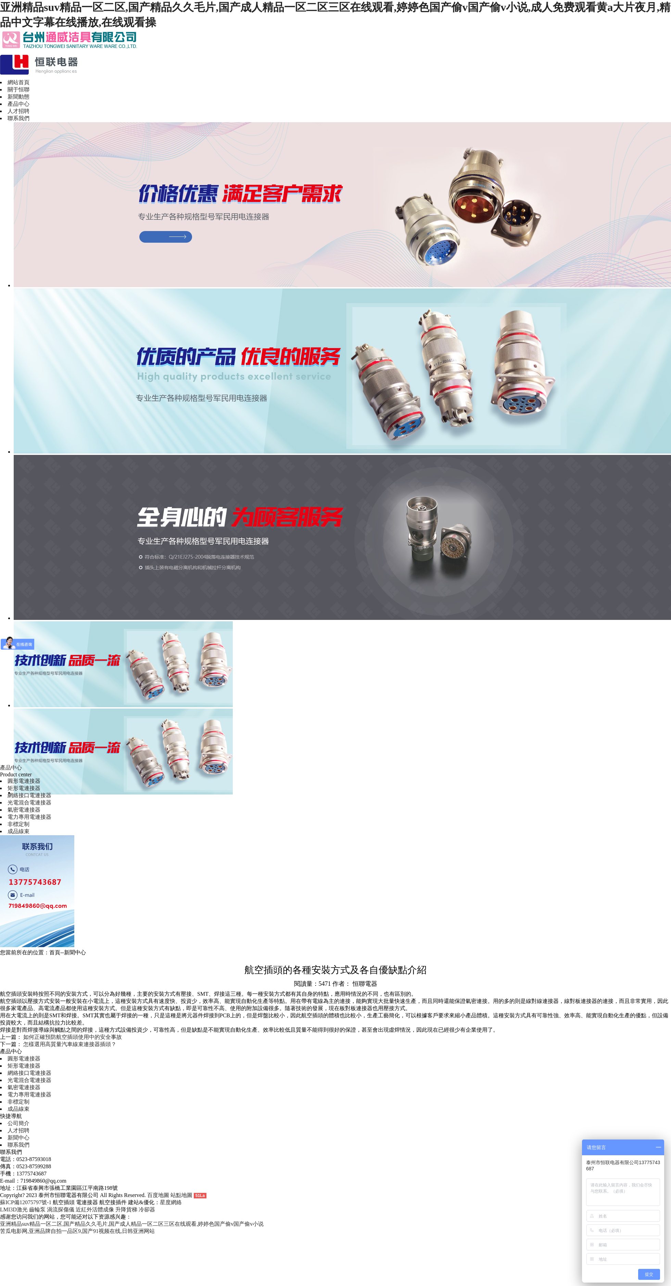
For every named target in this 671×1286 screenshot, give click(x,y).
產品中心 (18, 104)
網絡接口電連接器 (29, 795)
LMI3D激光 (14, 1209)
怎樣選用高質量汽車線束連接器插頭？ (69, 1044)
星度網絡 (171, 1202)
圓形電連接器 (24, 781)
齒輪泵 (37, 1209)
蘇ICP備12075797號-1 (25, 1202)
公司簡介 (18, 1123)
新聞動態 (18, 97)
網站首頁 (18, 82)
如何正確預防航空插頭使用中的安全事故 (72, 1037)
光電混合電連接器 (29, 802)
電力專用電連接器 (29, 817)
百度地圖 (158, 1195)
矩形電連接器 (24, 788)
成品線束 (18, 831)
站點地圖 (181, 1195)
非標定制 (18, 824)
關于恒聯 (18, 89)
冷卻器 (147, 1209)
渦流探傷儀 (60, 1209)
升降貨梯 (126, 1209)
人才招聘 (18, 111)
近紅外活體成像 (95, 1209)
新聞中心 (18, 1138)
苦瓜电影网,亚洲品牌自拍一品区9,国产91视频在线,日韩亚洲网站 (77, 1231)
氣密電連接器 (24, 810)
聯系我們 (18, 118)
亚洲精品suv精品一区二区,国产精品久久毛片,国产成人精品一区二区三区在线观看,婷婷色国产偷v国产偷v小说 (132, 1224)
